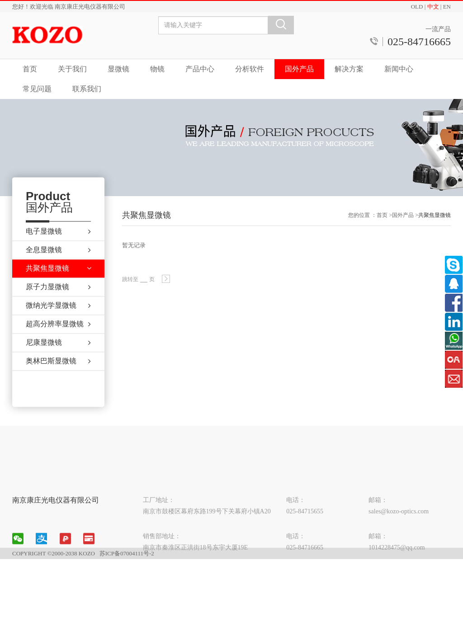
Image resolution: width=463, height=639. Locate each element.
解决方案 (349, 69)
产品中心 (199, 69)
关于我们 (72, 69)
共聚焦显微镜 (434, 219)
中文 (433, 6)
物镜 (157, 69)
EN (447, 6)
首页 (30, 69)
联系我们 (86, 89)
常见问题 (37, 89)
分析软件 (249, 69)
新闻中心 (398, 69)
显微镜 (118, 69)
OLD (417, 6)
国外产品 (299, 69)
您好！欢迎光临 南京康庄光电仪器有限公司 (68, 6)
